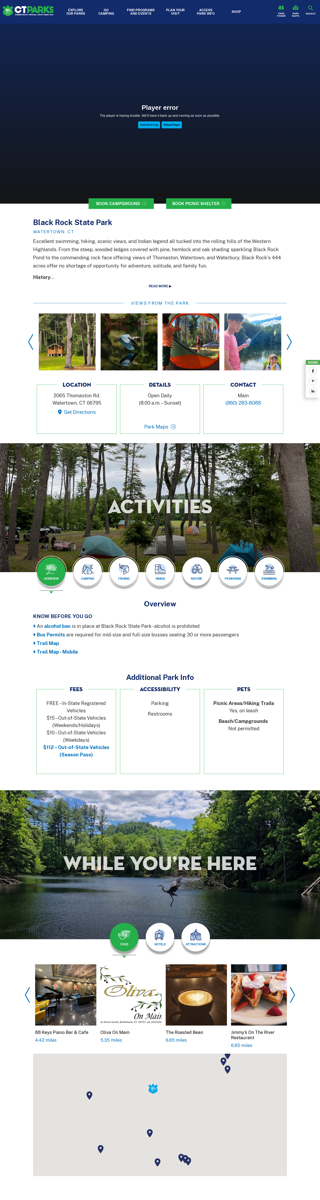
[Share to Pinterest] (313, 381)
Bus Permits (51, 634)
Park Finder (281, 14)
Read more (158, 286)
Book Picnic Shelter (195, 203)
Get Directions (80, 412)
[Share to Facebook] (313, 371)
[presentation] (51, 574)
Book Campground (118, 203)
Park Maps (295, 14)
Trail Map (48, 643)
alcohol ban (57, 626)
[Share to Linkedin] (313, 391)
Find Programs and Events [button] (141, 12)
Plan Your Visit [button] (175, 12)
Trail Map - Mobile (57, 652)
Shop (236, 12)
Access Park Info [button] (206, 12)
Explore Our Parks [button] (75, 12)
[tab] (51, 571)
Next (289, 342)
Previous (30, 342)
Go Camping (106, 12)
